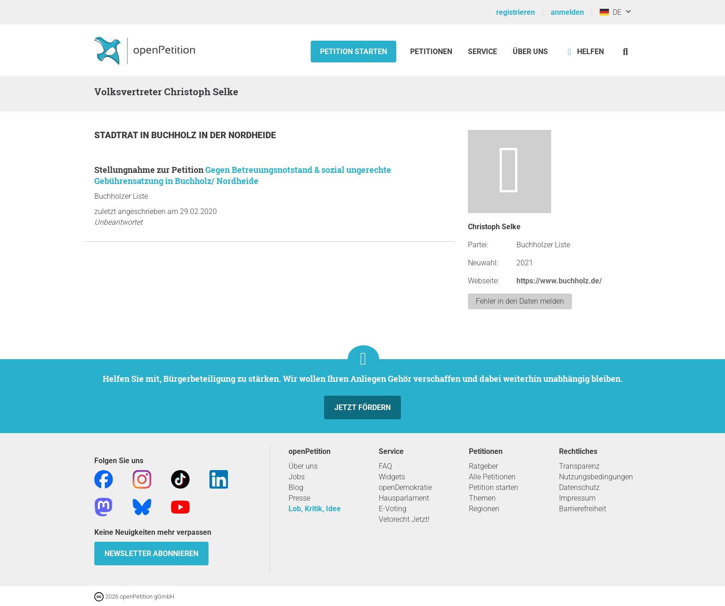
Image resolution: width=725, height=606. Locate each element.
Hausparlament (404, 498)
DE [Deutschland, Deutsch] (610, 12)
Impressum (577, 498)
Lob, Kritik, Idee (315, 508)
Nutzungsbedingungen (596, 476)
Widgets (392, 476)
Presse (299, 498)
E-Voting (392, 508)
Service (482, 51)
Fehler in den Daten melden (520, 301)
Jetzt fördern (362, 407)
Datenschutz (579, 487)
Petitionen (432, 51)
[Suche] (625, 51)
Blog (296, 487)
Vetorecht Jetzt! (404, 519)
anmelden (567, 12)
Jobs (297, 476)
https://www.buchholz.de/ (559, 280)
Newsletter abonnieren (151, 553)
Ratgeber (483, 466)
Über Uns (530, 51)
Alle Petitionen (492, 476)
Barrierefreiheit (582, 508)
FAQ (385, 466)
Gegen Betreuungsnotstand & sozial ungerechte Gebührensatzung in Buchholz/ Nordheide (242, 175)
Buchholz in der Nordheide (213, 135)
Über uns (303, 466)
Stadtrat (117, 135)
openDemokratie (405, 487)
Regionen (484, 508)
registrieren (515, 12)
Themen (482, 498)
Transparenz (579, 466)
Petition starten (353, 51)
